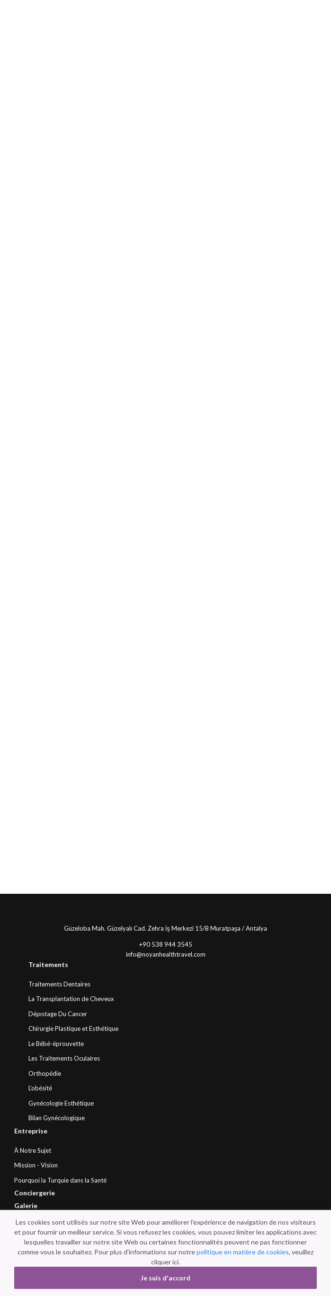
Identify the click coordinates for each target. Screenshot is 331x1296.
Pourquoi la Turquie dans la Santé (60, 1180)
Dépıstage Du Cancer (57, 1014)
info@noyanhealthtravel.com (166, 954)
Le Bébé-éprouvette (56, 1043)
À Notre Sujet (32, 1150)
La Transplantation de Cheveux (71, 998)
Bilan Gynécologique (56, 1118)
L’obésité (40, 1088)
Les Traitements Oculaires (64, 1058)
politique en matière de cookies (243, 1252)
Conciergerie (34, 1193)
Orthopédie (44, 1073)
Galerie (25, 1205)
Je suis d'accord (165, 1278)
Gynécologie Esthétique (61, 1103)
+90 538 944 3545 (165, 944)
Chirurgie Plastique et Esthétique (73, 1028)
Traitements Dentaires (59, 984)
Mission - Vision (36, 1165)
